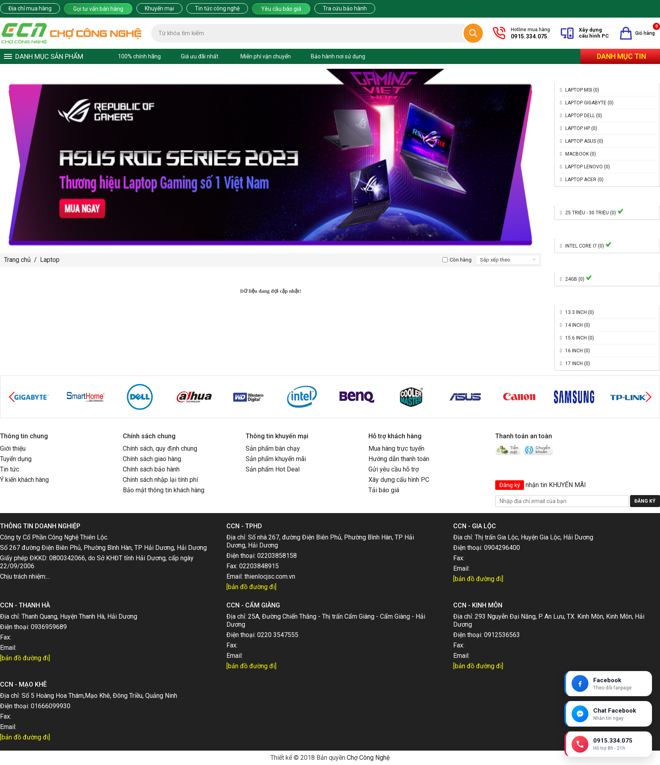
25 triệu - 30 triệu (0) (594, 213)
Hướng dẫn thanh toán (398, 459)
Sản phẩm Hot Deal (273, 469)
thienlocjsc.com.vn (269, 576)
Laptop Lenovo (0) (587, 167)
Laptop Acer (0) (584, 179)
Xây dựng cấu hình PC (398, 479)
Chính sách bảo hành (151, 469)
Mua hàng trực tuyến (396, 448)
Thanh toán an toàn (523, 436)
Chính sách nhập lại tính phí (160, 479)
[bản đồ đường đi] (251, 587)
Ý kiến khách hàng (24, 479)
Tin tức (9, 469)
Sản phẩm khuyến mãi (276, 459)
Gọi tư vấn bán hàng (98, 9)
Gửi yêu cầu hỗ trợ (393, 469)
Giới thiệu (13, 448)
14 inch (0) (577, 325)
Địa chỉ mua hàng (30, 8)
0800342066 (67, 558)
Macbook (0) (580, 154)
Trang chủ (17, 260)
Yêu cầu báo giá (281, 9)
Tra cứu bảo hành (345, 8)
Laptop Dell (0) (583, 115)
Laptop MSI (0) (582, 90)
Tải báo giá (383, 490)
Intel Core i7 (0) (588, 246)
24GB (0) (578, 279)
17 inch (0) (577, 363)
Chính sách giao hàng (152, 459)
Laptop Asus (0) (584, 141)
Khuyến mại (159, 8)
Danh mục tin (621, 56)
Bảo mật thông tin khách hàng (163, 490)
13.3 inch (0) (579, 312)
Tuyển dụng (16, 459)
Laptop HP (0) (581, 128)
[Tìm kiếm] (473, 33)
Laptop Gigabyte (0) (589, 103)
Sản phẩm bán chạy (273, 448)
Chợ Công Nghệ (368, 757)
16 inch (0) (577, 351)
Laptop (50, 260)
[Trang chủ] (71, 33)
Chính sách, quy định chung (160, 448)
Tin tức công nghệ (217, 8)
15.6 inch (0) (579, 338)
